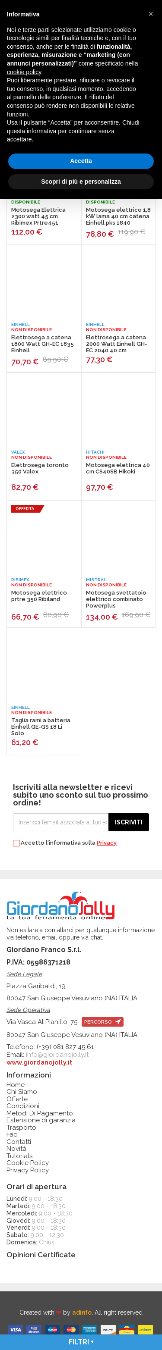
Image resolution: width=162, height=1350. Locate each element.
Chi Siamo (21, 1092)
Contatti (18, 1142)
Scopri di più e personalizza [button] (81, 181)
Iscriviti (129, 822)
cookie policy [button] (24, 72)
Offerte (17, 1099)
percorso (102, 1022)
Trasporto (21, 1127)
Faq (12, 1134)
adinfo (82, 1312)
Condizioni (22, 1106)
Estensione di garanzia (41, 1120)
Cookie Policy (27, 1163)
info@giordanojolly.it (57, 1055)
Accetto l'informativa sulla (65, 843)
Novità (16, 1149)
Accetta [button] (81, 160)
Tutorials (19, 1156)
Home (15, 1085)
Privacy (107, 842)
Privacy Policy (27, 1170)
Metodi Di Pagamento (39, 1113)
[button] (151, 14)
